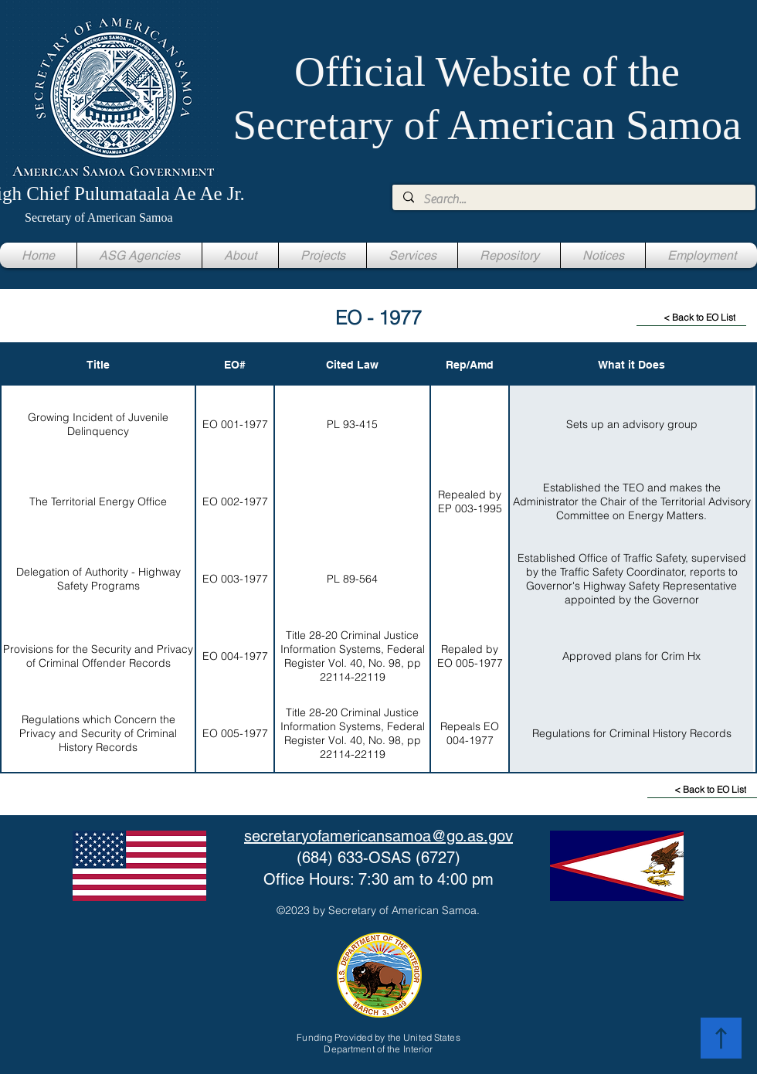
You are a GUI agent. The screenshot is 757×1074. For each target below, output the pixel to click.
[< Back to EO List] (691, 317)
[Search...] (573, 199)
